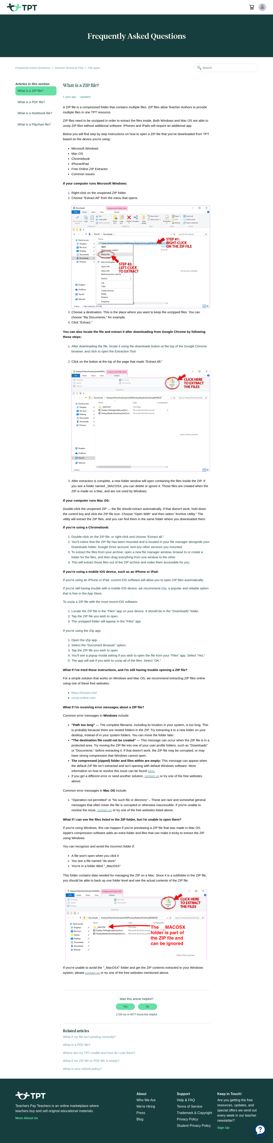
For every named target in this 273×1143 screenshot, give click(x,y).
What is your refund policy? (82, 1069)
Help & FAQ (186, 1100)
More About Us (26, 1118)
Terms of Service (189, 1106)
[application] (260, 1130)
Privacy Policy (187, 1119)
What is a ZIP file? (30, 90)
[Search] (226, 68)
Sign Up (223, 1127)
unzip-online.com (83, 698)
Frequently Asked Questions (32, 67)
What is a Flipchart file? (34, 124)
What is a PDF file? (31, 102)
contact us (152, 776)
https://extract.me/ (84, 692)
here (151, 771)
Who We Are (146, 1100)
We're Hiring (145, 1106)
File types (94, 67)
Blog (139, 1119)
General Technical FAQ (69, 67)
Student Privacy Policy (194, 1125)
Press (140, 1113)
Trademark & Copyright (194, 1113)
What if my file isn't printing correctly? (89, 1037)
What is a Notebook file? (34, 113)
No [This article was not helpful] (147, 1006)
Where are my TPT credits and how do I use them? (99, 1053)
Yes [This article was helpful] (125, 1006)
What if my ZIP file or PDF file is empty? (91, 1060)
